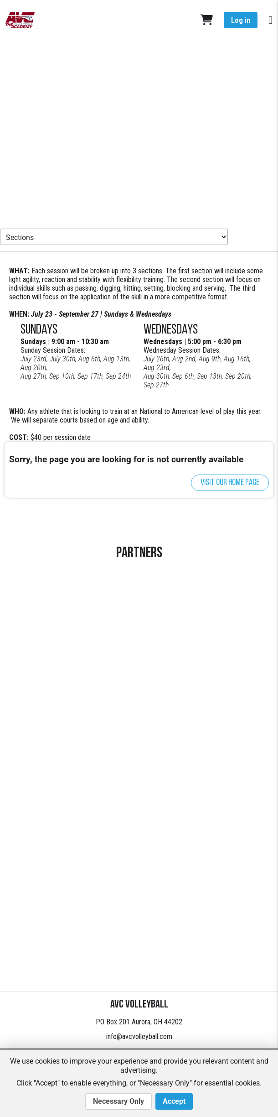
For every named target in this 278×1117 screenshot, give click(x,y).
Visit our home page (230, 482)
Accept (174, 1101)
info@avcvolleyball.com (139, 1036)
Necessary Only (118, 1101)
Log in (240, 20)
